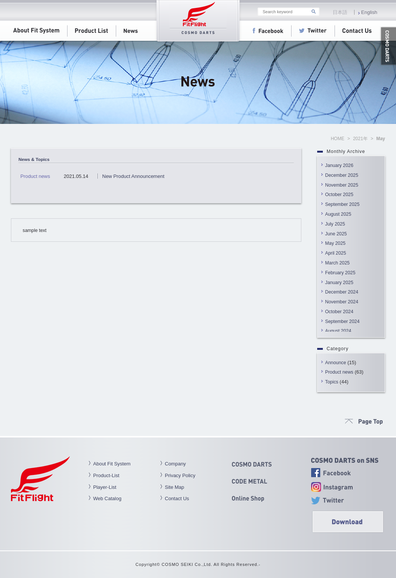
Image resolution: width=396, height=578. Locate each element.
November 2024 (341, 301)
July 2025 (335, 224)
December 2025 (341, 175)
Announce (335, 362)
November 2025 (341, 185)
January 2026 (339, 165)
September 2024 (342, 321)
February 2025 (340, 272)
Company (175, 464)
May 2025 (335, 243)
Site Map (174, 487)
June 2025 (336, 233)
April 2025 (335, 253)
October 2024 (339, 311)
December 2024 (341, 292)
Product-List (106, 475)
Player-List (104, 487)
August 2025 (338, 214)
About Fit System (111, 464)
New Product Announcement (133, 176)
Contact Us (177, 498)
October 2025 (339, 194)
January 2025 (339, 282)
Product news (339, 372)
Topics (331, 382)
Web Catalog (107, 498)
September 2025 (342, 204)
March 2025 (337, 263)
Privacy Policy (180, 475)
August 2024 (338, 331)
